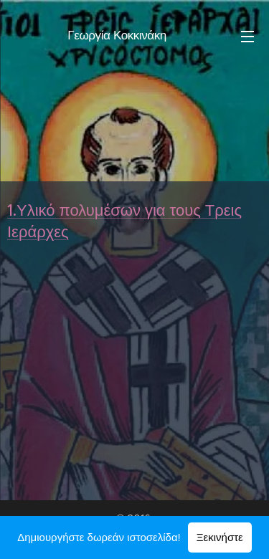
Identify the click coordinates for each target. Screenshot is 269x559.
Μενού (247, 36)
